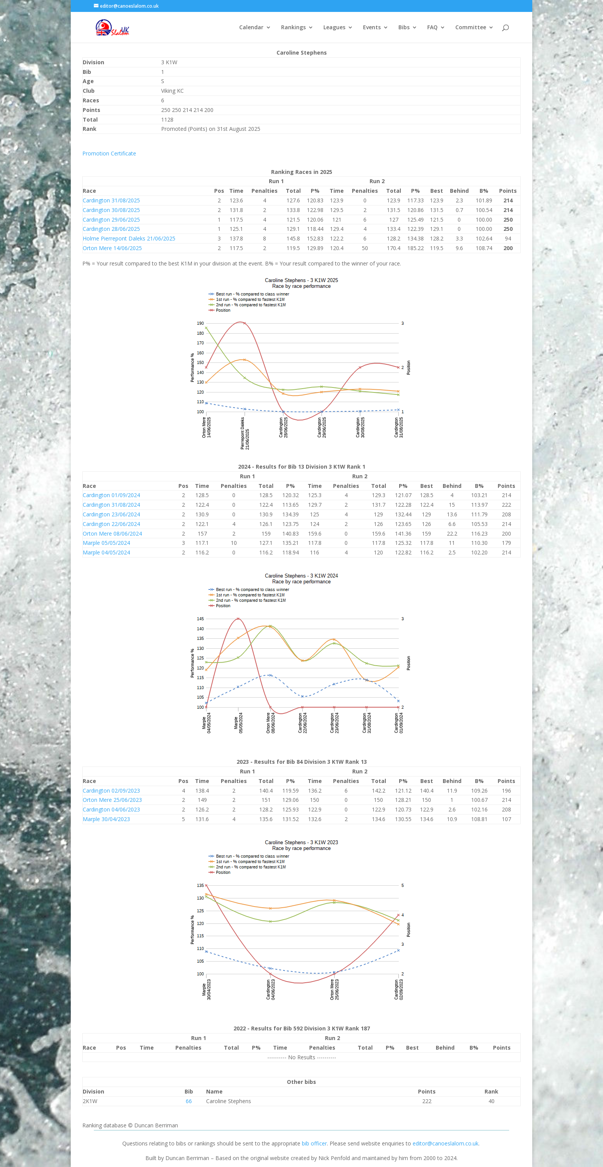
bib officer (314, 1143)
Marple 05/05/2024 (106, 542)
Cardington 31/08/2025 (111, 200)
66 (189, 1101)
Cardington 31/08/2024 (111, 504)
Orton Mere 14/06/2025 (112, 248)
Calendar (251, 28)
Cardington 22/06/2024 (111, 524)
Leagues (334, 28)
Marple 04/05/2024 (106, 552)
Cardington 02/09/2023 (111, 790)
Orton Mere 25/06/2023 (112, 799)
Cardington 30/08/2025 (111, 210)
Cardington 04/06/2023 (111, 809)
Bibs (404, 28)
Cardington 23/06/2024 (111, 514)
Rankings (293, 28)
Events (372, 28)
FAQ (432, 28)
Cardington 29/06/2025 (111, 219)
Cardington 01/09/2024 (111, 495)
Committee (470, 28)
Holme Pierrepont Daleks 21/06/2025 (129, 238)
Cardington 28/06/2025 (111, 228)
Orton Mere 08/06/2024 (112, 533)
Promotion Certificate (109, 153)
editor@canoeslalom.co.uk (445, 1143)
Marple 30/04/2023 (106, 819)
